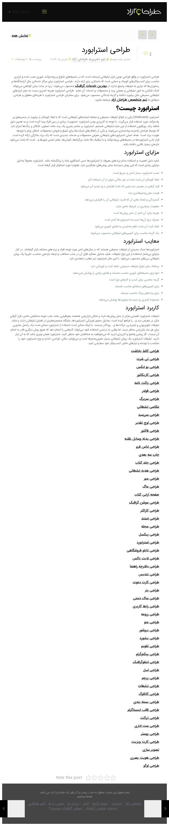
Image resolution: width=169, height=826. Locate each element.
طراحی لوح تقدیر (147, 423)
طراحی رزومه (150, 614)
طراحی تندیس (148, 574)
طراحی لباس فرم (147, 446)
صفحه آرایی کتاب (146, 494)
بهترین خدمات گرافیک (91, 86)
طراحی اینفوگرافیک (146, 662)
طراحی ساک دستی (146, 598)
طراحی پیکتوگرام (147, 654)
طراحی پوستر (150, 734)
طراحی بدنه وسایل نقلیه (141, 438)
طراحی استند (150, 518)
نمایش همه (22, 35)
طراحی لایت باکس (145, 558)
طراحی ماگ (151, 486)
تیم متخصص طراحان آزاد (129, 99)
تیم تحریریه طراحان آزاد (88, 59)
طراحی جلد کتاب (147, 462)
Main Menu (19, 12)
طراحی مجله (150, 526)
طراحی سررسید (148, 415)
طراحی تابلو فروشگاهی (143, 550)
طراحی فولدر (150, 391)
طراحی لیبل (151, 670)
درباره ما (73, 803)
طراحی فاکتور (150, 430)
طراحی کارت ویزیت (145, 742)
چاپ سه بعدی (149, 454)
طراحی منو (151, 622)
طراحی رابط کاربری (146, 606)
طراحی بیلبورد (149, 638)
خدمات (116, 803)
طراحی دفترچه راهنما (144, 566)
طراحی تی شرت (147, 359)
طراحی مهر (151, 478)
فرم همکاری (36, 803)
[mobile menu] (44, 12)
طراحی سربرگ (149, 399)
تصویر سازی (150, 749)
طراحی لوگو (151, 765)
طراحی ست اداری (146, 726)
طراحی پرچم (150, 678)
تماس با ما (56, 803)
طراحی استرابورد (148, 542)
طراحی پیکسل (149, 534)
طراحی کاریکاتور (148, 375)
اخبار (86, 803)
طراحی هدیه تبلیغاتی (144, 470)
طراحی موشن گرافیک (144, 502)
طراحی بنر (152, 590)
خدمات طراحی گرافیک (101, 808)
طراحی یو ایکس (147, 367)
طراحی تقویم (150, 646)
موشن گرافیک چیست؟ (65, 808)
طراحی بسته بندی (146, 702)
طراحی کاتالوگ (149, 694)
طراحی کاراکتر (149, 510)
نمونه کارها (100, 803)
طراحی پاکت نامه (146, 383)
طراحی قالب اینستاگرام (143, 710)
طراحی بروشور (149, 630)
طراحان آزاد (133, 803)
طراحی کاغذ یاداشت (145, 351)
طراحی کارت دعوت (146, 582)
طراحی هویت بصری (144, 757)
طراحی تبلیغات (148, 686)
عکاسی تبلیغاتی (148, 407)
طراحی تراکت (149, 718)
